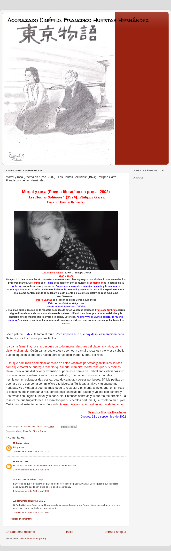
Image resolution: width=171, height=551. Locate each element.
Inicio (69, 531)
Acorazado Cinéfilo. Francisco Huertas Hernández (77, 20)
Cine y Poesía (39, 431)
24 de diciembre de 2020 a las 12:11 (31, 451)
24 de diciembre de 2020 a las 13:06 (31, 491)
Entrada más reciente (20, 531)
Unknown (18, 443)
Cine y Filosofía (23, 431)
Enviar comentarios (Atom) (33, 538)
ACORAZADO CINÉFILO (26, 479)
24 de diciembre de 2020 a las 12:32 (31, 469)
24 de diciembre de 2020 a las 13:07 (31, 512)
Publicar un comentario (21, 519)
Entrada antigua (115, 531)
